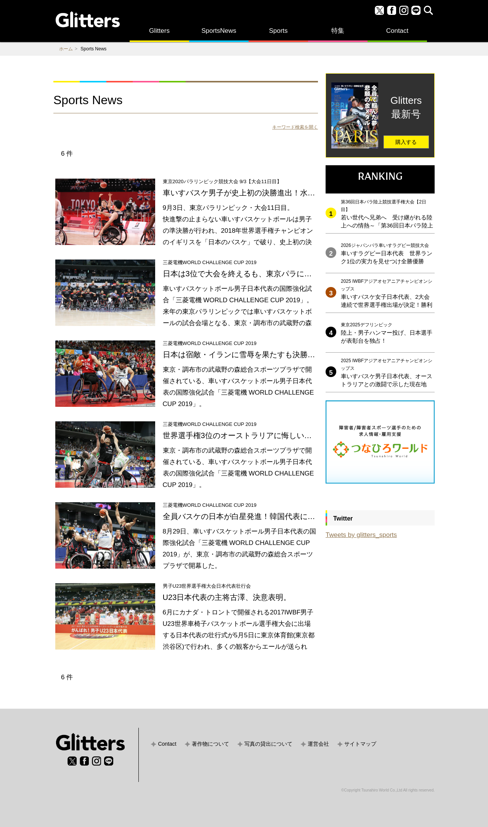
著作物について (210, 744)
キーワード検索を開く (295, 127)
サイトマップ (360, 744)
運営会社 (318, 744)
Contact (397, 30)
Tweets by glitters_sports (361, 534)
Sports (278, 30)
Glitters (159, 30)
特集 (337, 30)
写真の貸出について (268, 744)
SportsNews (218, 30)
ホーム (66, 49)
